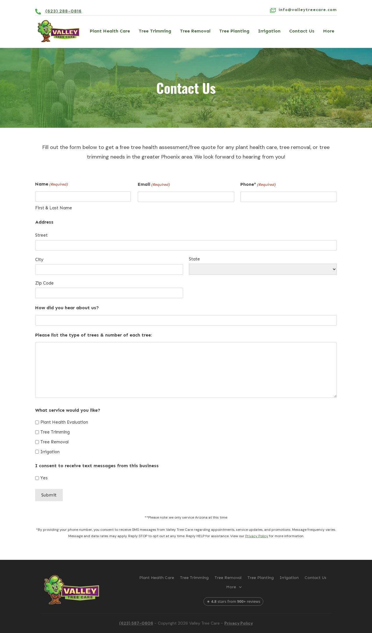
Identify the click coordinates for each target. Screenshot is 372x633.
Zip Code (44, 283)
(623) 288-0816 (63, 11)
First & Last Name (53, 208)
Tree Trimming (55, 432)
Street (41, 235)
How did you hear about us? (67, 307)
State (194, 259)
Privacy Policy (256, 536)
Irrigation (50, 451)
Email (154, 184)
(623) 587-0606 (136, 623)
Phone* (258, 184)
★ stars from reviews (233, 601)
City (39, 259)
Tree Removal (54, 442)
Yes (44, 478)
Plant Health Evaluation (64, 422)
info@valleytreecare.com (308, 9)
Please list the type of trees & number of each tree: (93, 335)
